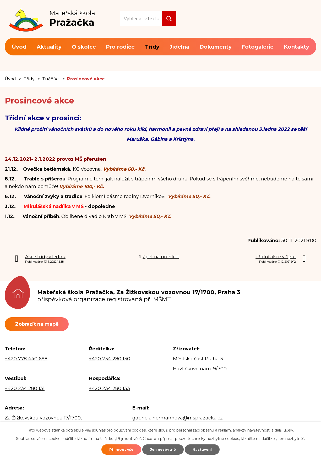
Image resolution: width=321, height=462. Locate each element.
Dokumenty (215, 47)
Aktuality (49, 47)
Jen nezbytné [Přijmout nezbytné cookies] (163, 449)
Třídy (152, 47)
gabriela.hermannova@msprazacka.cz (177, 419)
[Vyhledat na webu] (141, 18)
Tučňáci (50, 78)
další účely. (284, 429)
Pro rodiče (120, 47)
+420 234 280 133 (109, 389)
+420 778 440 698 (26, 360)
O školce (84, 47)
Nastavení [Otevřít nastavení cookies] (208, 449)
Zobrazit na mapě (39, 324)
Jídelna (179, 47)
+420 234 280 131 (25, 389)
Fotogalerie (258, 47)
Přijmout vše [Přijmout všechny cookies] (115, 449)
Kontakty (296, 47)
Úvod (19, 47)
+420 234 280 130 (109, 360)
